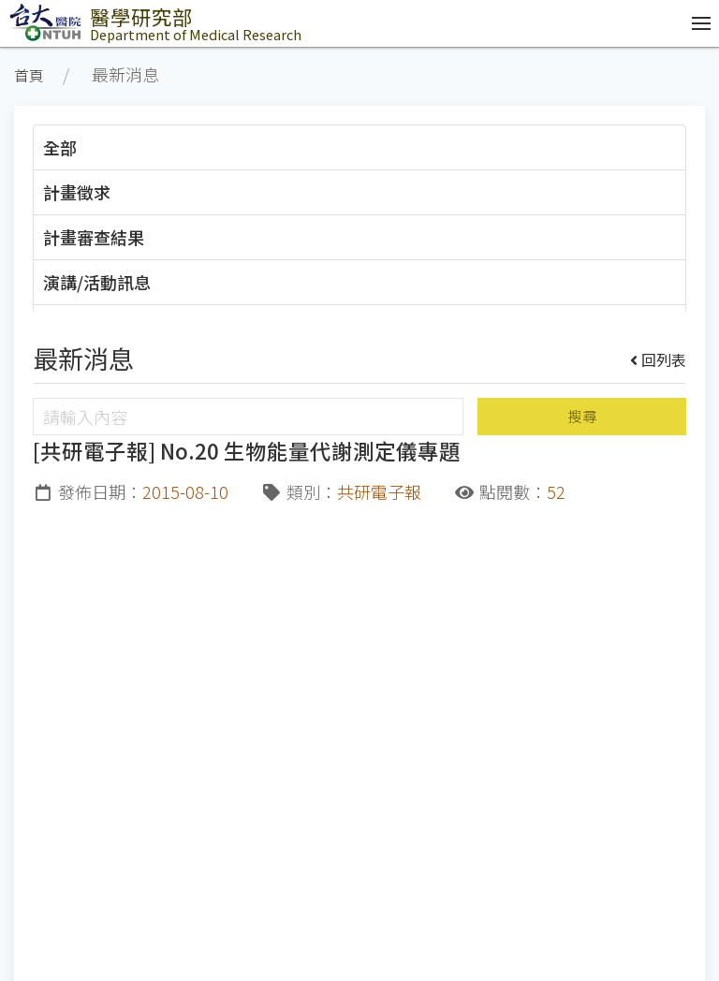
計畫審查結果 (93, 237)
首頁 (29, 75)
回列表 (658, 359)
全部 (60, 147)
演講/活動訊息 (97, 282)
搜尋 (582, 416)
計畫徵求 (76, 192)
